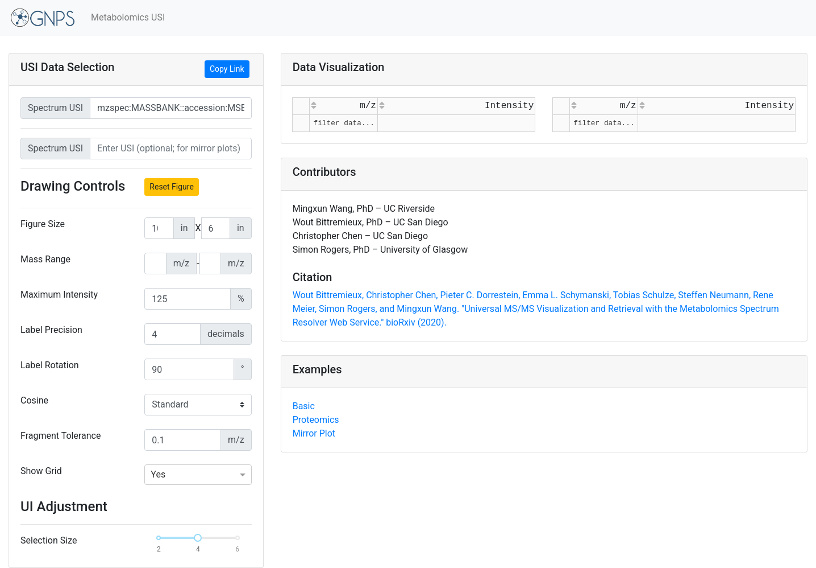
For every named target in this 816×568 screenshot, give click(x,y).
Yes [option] (158, 474)
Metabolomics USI (128, 17)
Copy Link (227, 68)
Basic (304, 406)
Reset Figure (171, 186)
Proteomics (316, 419)
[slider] (198, 538)
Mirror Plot (314, 433)
